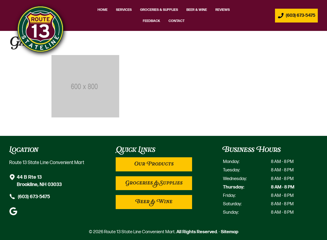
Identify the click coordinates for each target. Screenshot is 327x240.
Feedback (151, 21)
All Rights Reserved (196, 232)
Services (124, 10)
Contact (176, 21)
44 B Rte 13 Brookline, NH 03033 (39, 180)
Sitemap (229, 232)
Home (103, 10)
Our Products (154, 164)
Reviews (222, 10)
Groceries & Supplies (159, 10)
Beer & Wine (196, 10)
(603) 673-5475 (33, 196)
